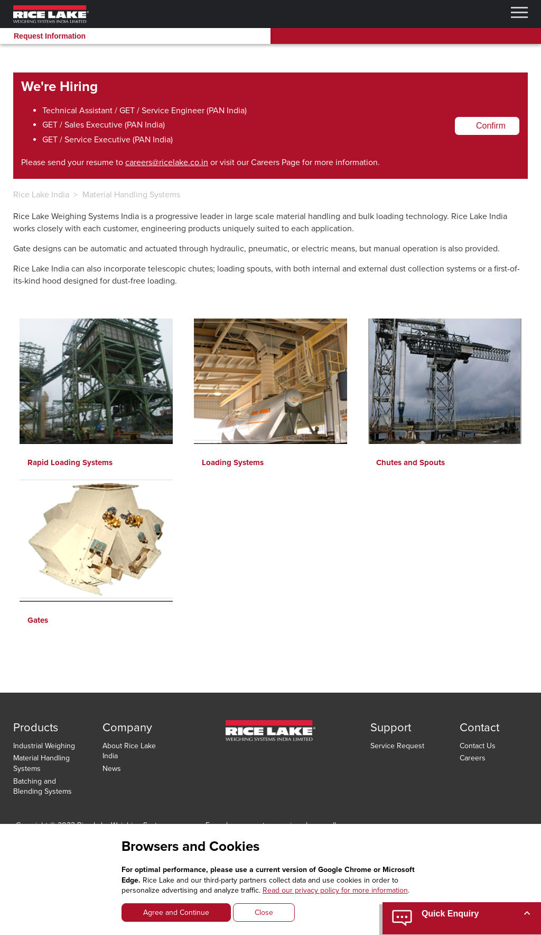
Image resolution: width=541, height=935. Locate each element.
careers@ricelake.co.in (166, 162)
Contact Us (478, 745)
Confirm (491, 125)
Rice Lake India (41, 194)
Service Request (397, 745)
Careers (473, 758)
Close (264, 912)
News (111, 768)
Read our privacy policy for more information (335, 890)
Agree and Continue (176, 912)
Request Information (50, 36)
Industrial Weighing (44, 745)
